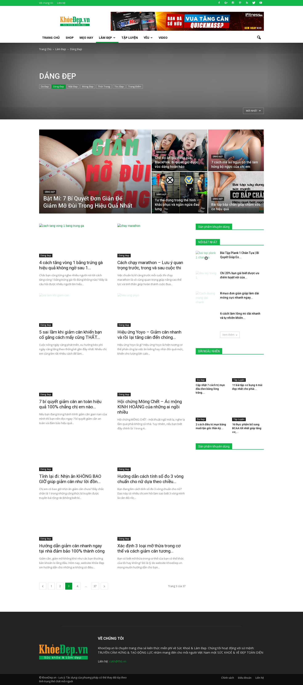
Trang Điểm (134, 86)
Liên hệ (61, 2)
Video (163, 38)
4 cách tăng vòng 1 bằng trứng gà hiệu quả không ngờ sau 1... (71, 265)
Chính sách (227, 678)
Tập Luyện (239, 379)
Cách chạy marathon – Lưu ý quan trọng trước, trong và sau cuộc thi (150, 265)
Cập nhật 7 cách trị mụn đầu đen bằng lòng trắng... (210, 388)
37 (95, 586)
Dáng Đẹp (58, 86)
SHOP (70, 38)
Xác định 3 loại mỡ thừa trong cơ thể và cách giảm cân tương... (149, 548)
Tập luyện (129, 38)
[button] (259, 38)
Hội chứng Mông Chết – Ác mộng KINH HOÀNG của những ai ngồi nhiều (149, 407)
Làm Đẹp (107, 38)
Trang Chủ (51, 38)
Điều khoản (244, 678)
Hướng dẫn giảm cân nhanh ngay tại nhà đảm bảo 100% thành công (72, 548)
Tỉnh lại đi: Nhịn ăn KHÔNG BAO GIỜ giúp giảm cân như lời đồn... (70, 479)
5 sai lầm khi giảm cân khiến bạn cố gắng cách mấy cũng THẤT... (70, 335)
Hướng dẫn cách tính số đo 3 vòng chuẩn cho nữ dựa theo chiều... (150, 479)
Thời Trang (104, 86)
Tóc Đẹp (119, 86)
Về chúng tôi (46, 2)
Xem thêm (229, 334)
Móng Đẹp (87, 86)
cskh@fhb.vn (117, 661)
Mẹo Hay (86, 38)
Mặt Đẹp (73, 86)
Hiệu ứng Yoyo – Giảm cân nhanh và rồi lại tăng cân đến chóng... (149, 335)
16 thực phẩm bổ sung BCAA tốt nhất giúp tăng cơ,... (246, 428)
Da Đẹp (45, 86)
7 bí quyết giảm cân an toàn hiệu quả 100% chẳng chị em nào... (70, 404)
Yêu (148, 38)
